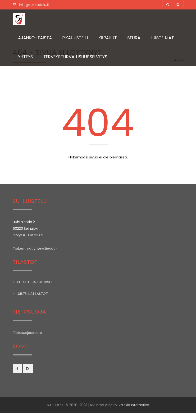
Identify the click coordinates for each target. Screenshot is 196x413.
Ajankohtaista (35, 38)
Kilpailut (108, 38)
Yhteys (25, 57)
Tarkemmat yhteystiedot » (35, 248)
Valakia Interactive (134, 405)
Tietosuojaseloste (27, 332)
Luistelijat (162, 38)
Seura (133, 38)
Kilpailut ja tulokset (35, 282)
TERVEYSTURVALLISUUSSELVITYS (75, 57)
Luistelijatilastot (32, 293)
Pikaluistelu (75, 38)
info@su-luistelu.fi (33, 4)
